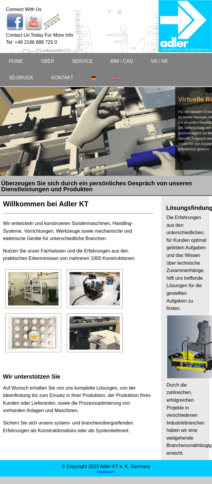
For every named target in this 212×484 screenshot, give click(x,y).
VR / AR (159, 61)
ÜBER (47, 61)
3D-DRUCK (21, 77)
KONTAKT (62, 77)
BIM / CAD (121, 61)
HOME (16, 61)
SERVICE (82, 61)
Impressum (106, 472)
